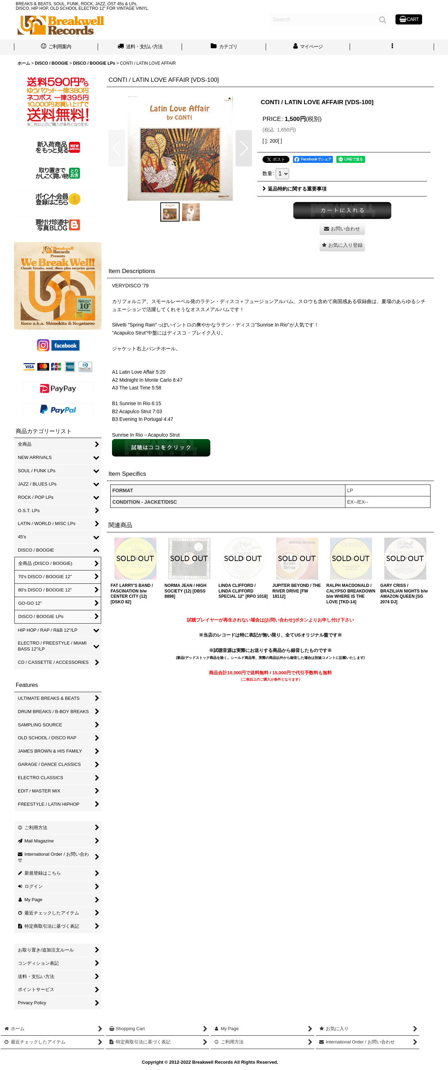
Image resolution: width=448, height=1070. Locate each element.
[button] (392, 47)
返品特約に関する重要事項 (294, 189)
